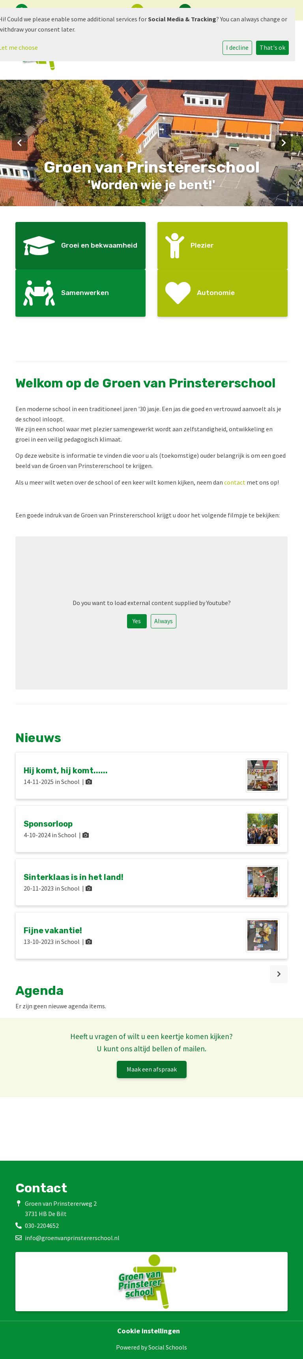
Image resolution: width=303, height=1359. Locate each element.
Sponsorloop (48, 824)
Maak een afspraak (152, 1069)
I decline (237, 47)
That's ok (272, 47)
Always (163, 621)
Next (283, 143)
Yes (137, 621)
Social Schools (167, 1347)
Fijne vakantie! (53, 930)
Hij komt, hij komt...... (66, 770)
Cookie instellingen (148, 1331)
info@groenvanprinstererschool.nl (72, 1238)
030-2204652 (42, 1225)
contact (234, 482)
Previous (20, 143)
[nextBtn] (279, 974)
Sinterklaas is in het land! (73, 877)
